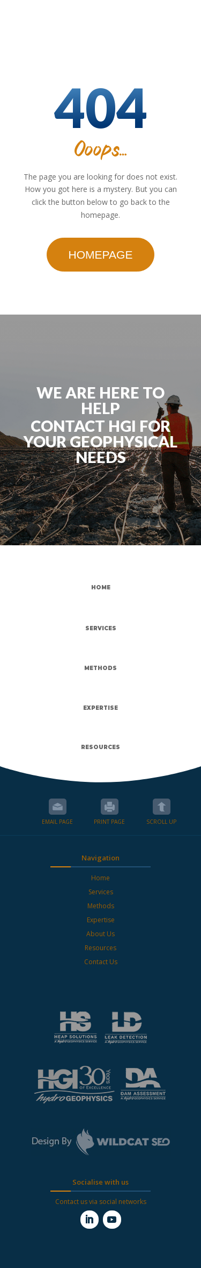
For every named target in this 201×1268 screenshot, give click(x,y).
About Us (100, 933)
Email (57, 807)
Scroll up (161, 807)
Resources (100, 947)
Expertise (101, 919)
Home (100, 877)
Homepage (101, 254)
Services (100, 891)
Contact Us (100, 961)
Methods (100, 905)
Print (109, 807)
